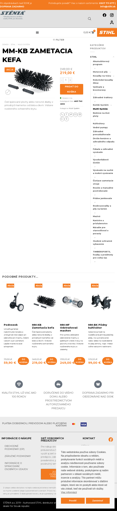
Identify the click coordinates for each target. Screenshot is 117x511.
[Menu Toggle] (37, 32)
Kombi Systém (101, 105)
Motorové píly (100, 72)
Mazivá (96, 216)
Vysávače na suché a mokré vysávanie (103, 171)
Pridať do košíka (71, 89)
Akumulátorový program (101, 63)
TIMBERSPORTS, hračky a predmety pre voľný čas (103, 255)
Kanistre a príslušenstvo (100, 222)
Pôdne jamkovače (102, 198)
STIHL (13, 45)
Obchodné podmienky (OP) (14, 447)
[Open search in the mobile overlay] (89, 18)
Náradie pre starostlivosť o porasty (100, 230)
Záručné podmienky (18, 456)
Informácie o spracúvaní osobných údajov (16, 466)
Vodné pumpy (100, 127)
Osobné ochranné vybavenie (102, 242)
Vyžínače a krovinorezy (99, 88)
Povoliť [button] (73, 500)
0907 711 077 (106, 3)
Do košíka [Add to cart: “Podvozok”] (23, 360)
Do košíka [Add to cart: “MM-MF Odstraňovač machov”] (80, 360)
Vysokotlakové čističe (101, 161)
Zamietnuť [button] (97, 500)
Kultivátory (99, 123)
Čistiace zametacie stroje (103, 182)
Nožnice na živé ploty (101, 114)
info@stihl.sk (107, 6)
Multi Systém (24, 45)
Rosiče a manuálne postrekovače (103, 189)
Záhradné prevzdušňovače (101, 133)
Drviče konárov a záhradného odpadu (103, 140)
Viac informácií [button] (69, 492)
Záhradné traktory (103, 97)
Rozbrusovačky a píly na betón (102, 207)
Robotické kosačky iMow (103, 81)
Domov (5, 45)
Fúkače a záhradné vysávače (103, 150)
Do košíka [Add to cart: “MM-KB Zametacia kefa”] (52, 360)
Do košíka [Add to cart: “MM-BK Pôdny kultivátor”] (108, 360)
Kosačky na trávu (102, 76)
